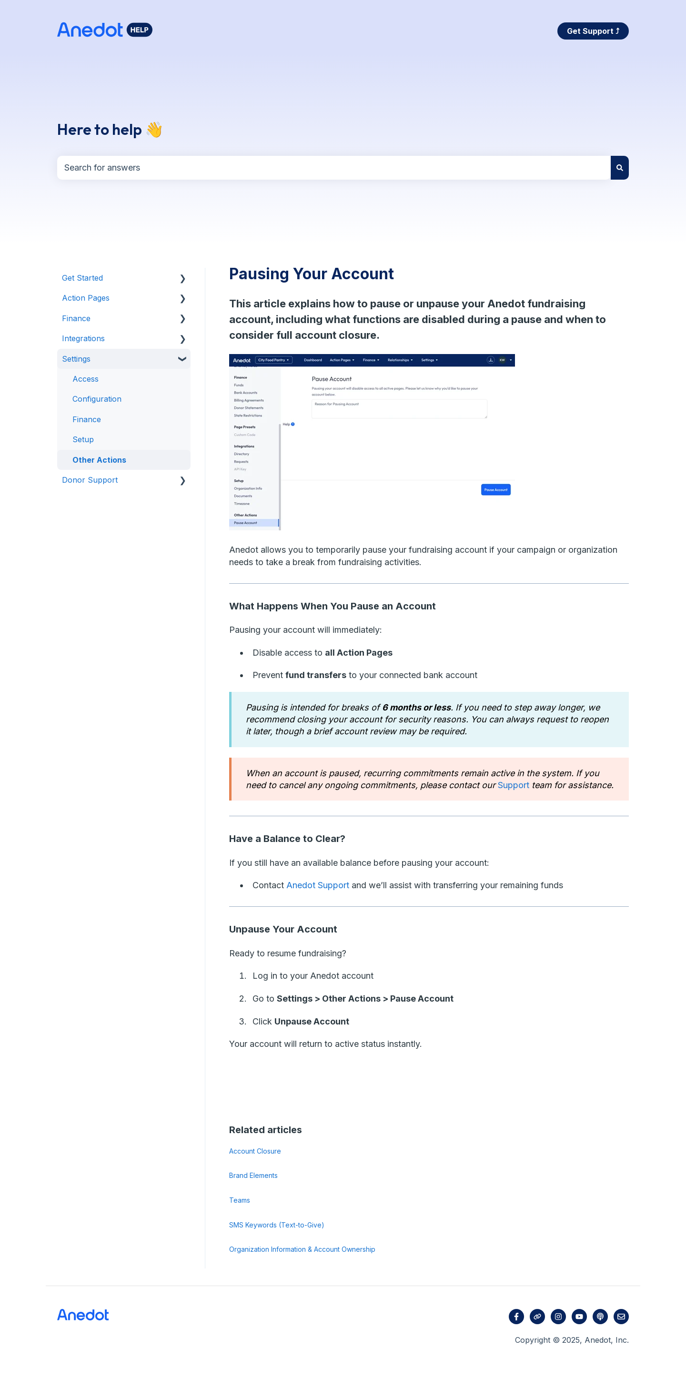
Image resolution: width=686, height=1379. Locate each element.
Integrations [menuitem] (83, 338)
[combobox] (334, 168)
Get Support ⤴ (593, 31)
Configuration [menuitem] (96, 399)
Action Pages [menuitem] (86, 298)
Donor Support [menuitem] (90, 480)
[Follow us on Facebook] (516, 1316)
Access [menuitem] (85, 379)
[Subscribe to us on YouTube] (579, 1316)
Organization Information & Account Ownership (302, 1249)
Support (513, 785)
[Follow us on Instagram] (558, 1316)
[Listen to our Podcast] (600, 1316)
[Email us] (621, 1316)
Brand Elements (253, 1175)
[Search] (620, 168)
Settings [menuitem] (76, 359)
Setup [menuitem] (83, 439)
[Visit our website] (537, 1316)
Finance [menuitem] (76, 318)
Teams (239, 1200)
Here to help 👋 (110, 129)
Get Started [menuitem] (82, 278)
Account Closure (255, 1151)
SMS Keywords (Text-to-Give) (276, 1225)
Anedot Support (317, 885)
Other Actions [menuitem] (99, 460)
